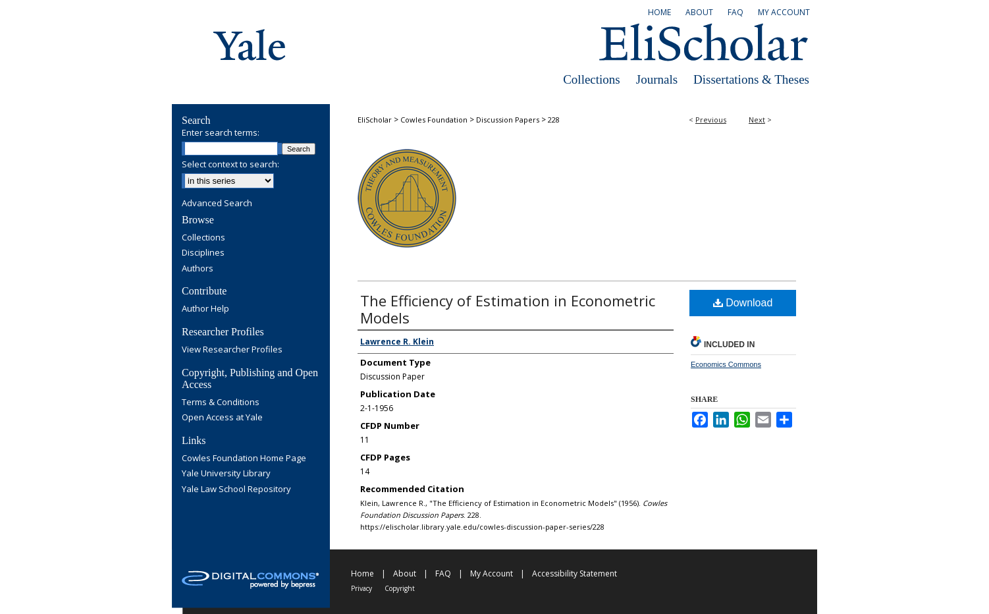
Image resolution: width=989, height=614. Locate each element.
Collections (591, 79)
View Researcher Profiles (232, 350)
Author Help (205, 309)
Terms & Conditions (220, 402)
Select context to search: (230, 164)
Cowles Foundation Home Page (244, 458)
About (404, 573)
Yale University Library (226, 473)
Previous (710, 120)
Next (757, 120)
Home (362, 573)
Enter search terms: (220, 132)
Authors (197, 269)
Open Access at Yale (222, 417)
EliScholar (375, 120)
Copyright (400, 588)
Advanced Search (217, 203)
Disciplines (203, 253)
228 (554, 120)
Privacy (361, 588)
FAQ (443, 573)
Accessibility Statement (574, 573)
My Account (491, 573)
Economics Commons (726, 364)
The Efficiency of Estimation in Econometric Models (507, 309)
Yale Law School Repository (236, 489)
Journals (657, 79)
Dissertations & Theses (751, 79)
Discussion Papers (507, 120)
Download (743, 302)
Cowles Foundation (434, 120)
